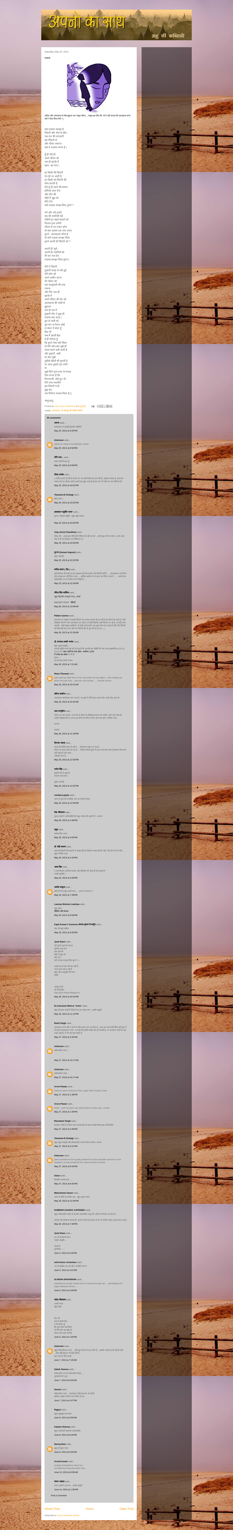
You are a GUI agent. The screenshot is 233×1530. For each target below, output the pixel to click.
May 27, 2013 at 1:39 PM (65, 1112)
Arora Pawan (60, 1086)
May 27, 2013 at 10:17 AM (66, 1060)
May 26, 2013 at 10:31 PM (66, 996)
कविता (80, 410)
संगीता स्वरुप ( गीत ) (62, 569)
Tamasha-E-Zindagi (63, 495)
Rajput (57, 1409)
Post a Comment (59, 1495)
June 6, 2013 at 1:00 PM (65, 1337)
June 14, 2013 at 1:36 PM (66, 1489)
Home (90, 1508)
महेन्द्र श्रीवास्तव (60, 1299)
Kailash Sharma (62, 1427)
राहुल (56, 829)
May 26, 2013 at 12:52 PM (66, 786)
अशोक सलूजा (59, 887)
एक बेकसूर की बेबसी (69, 410)
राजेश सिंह (58, 769)
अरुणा (56, 423)
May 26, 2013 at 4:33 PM (65, 857)
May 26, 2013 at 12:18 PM (66, 733)
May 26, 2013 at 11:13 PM (66, 1014)
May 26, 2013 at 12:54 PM (66, 803)
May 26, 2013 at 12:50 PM (66, 759)
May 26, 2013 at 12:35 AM (66, 632)
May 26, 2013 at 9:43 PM (65, 932)
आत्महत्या (56, 410)
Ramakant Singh (62, 1121)
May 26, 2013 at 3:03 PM (65, 837)
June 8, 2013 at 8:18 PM (65, 1435)
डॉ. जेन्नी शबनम (60, 846)
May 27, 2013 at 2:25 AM (65, 1037)
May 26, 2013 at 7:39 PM (65, 895)
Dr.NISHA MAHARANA (65, 1279)
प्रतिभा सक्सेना (59, 694)
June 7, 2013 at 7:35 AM (65, 1360)
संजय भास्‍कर (59, 1481)
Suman (57, 1389)
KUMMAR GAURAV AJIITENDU (69, 1210)
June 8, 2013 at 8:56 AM (65, 1417)
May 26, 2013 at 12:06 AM (66, 606)
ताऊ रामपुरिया (59, 711)
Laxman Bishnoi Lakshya (67, 904)
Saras (57, 1175)
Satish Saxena (61, 1369)
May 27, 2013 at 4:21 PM (65, 1146)
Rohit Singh (60, 1023)
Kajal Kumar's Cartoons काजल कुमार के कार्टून (75, 924)
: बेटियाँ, (73, 602)
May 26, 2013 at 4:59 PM (65, 878)
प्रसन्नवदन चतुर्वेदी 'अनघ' (63, 512)
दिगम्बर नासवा (59, 743)
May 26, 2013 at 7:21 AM (65, 664)
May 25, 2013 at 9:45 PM (65, 430)
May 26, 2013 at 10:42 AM (66, 702)
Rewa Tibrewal (61, 673)
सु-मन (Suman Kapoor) (65, 552)
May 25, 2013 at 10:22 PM (66, 560)
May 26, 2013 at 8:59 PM (65, 915)
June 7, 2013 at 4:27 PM (65, 1400)
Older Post (126, 1508)
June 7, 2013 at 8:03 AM (65, 1380)
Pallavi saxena (61, 615)
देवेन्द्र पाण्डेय (59, 474)
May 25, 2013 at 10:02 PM (66, 502)
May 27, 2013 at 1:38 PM (65, 1094)
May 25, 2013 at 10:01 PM (66, 485)
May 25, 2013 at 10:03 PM (66, 543)
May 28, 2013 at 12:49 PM (66, 1201)
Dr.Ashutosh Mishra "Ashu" (68, 1006)
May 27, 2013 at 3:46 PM (65, 1129)
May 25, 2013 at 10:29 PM (66, 583)
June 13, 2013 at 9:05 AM (66, 1472)
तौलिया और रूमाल (61, 911)
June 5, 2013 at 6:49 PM (65, 1290)
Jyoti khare (59, 941)
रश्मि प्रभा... (58, 457)
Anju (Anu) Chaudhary (65, 532)
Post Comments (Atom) (68, 1515)
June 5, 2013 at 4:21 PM (65, 1270)
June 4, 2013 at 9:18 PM (65, 1253)
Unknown (59, 440)
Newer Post (52, 1508)
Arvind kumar (61, 1461)
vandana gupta (61, 795)
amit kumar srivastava (65, 1262)
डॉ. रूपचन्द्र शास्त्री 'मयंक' (64, 641)
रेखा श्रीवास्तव (59, 812)
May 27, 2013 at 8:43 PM (65, 1166)
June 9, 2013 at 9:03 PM (65, 1452)
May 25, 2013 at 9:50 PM (65, 448)
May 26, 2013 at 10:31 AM (66, 684)
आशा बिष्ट (58, 867)
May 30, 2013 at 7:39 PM (65, 1224)
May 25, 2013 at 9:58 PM (65, 465)
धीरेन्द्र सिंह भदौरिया (62, 592)
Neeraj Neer (60, 1444)
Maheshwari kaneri (63, 1193)
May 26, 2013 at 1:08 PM (65, 820)
